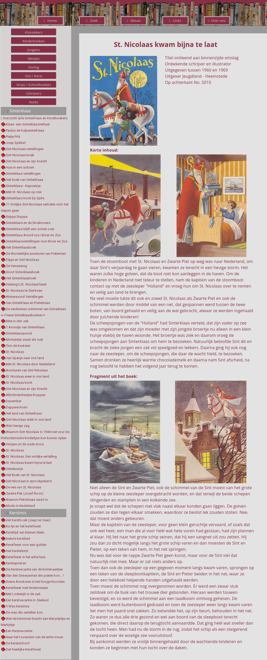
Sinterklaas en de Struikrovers (28, 223)
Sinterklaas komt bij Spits (25, 198)
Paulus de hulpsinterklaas (25, 130)
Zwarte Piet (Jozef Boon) (24, 493)
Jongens (33, 49)
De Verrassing (16, 266)
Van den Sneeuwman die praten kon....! (35, 575)
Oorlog (33, 67)
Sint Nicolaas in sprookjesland (29, 481)
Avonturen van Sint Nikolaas (27, 370)
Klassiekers (33, 32)
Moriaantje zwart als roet (24, 339)
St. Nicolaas (15, 352)
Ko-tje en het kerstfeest (23, 526)
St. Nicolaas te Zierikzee (24, 290)
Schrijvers (33, 93)
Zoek (92, 20)
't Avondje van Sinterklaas (25, 327)
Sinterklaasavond (19, 333)
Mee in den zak (17, 321)
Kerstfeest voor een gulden (26, 545)
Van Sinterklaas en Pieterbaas (28, 303)
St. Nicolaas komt (19, 383)
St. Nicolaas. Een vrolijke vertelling (31, 456)
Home (50, 20)
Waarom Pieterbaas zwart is (27, 499)
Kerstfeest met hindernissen (27, 588)
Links (175, 20)
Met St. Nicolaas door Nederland (30, 364)
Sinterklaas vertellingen (23, 173)
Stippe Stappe (16, 217)
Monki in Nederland (20, 506)
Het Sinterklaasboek (21, 247)
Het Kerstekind (17, 551)
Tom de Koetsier (18, 346)
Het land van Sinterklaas (24, 413)
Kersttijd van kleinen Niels (25, 532)
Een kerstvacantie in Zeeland (27, 600)
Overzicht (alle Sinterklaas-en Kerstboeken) (35, 118)
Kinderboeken (34, 41)
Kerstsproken (16, 563)
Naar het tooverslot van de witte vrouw (34, 637)
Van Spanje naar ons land (25, 358)
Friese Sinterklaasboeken (23, 315)
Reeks (33, 102)
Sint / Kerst (33, 76)
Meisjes (34, 58)
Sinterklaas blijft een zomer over (30, 229)
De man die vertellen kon (24, 612)
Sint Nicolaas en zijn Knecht (27, 389)
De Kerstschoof (18, 643)
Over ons (216, 20)
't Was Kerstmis (18, 606)
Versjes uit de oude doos (25, 444)
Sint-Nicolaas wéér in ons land (28, 419)
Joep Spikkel (16, 143)
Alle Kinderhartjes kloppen (26, 395)
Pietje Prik (13, 137)
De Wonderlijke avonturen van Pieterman (36, 253)
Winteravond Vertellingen (24, 297)
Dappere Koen (16, 407)
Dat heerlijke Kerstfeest (23, 649)
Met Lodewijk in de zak (23, 594)
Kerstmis (16, 513)
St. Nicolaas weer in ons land (27, 376)
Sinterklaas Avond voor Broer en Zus (33, 235)
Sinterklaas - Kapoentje (23, 186)
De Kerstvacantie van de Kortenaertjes (34, 569)
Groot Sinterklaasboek (23, 272)
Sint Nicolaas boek (20, 155)
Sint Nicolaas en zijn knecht (26, 161)
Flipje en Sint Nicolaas (22, 260)
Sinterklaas (19, 111)
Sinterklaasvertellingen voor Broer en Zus (36, 241)
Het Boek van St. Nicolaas (25, 475)
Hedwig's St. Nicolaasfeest (26, 284)
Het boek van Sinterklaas (24, 180)
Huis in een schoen (20, 167)
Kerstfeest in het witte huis (26, 557)
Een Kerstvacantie (19, 631)
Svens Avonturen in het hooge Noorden (35, 582)
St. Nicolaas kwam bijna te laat (29, 463)
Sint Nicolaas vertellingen (25, 149)
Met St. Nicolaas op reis (24, 192)
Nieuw (133, 20)
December (14, 401)
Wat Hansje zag (18, 426)
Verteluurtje (14, 469)
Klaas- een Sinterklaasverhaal (28, 124)
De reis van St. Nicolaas (23, 487)
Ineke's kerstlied (18, 538)
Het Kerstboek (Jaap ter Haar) (28, 520)
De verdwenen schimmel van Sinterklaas (36, 309)
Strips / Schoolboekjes (33, 84)
